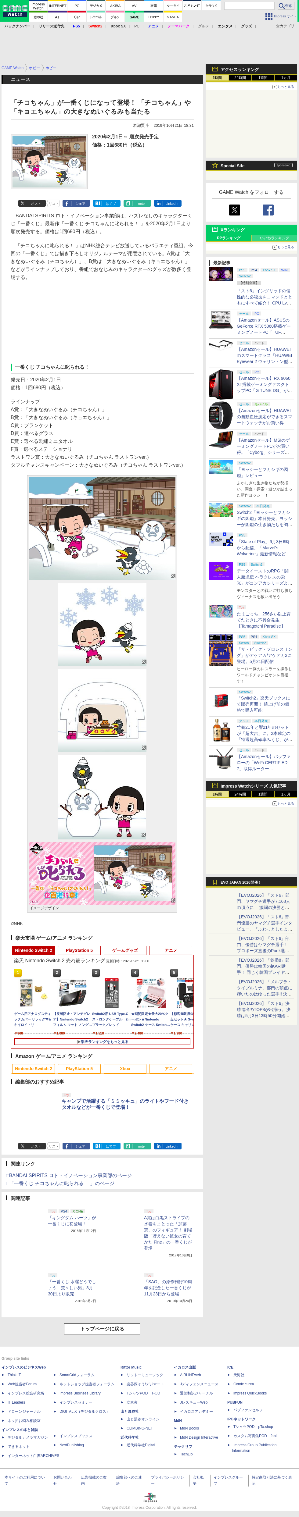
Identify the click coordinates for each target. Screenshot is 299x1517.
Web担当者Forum (22, 1384)
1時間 (217, 78)
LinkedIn (172, 203)
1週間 (263, 78)
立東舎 (132, 1402)
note (141, 203)
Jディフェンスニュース (199, 1384)
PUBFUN (235, 1402)
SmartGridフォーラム (77, 1375)
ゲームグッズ (125, 950)
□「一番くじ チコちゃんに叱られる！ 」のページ (60, 1183)
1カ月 (286, 78)
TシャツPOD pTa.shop (253, 1427)
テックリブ (183, 1446)
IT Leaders (16, 1402)
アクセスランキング (240, 69)
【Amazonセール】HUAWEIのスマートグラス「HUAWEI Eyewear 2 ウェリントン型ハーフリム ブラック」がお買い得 (264, 361)
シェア (80, 203)
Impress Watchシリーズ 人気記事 (253, 786)
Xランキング (233, 229)
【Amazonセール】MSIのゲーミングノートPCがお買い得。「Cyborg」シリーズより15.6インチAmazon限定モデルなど (264, 452)
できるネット (19, 1446)
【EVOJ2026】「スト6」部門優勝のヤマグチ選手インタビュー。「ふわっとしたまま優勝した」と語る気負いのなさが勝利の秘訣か (264, 929)
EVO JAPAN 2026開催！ (241, 882)
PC (136, 26)
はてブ (111, 203)
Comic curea (243, 1384)
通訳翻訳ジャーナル (196, 1393)
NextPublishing (71, 1445)
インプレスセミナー (75, 1402)
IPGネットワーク (241, 1419)
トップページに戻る (102, 1328)
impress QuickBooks (250, 1393)
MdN (178, 1421)
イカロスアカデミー (196, 1411)
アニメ (170, 950)
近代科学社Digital (141, 1445)
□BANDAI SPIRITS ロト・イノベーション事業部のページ (69, 1175)
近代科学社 (130, 1437)
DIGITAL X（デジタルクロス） (84, 1411)
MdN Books (189, 1428)
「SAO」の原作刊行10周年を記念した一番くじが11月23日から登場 (168, 1287)
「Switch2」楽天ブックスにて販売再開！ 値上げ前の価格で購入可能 (263, 704)
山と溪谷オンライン (143, 1419)
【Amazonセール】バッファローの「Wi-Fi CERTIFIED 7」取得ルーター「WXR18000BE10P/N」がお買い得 (264, 768)
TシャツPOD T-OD (143, 1393)
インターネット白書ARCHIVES (33, 1456)
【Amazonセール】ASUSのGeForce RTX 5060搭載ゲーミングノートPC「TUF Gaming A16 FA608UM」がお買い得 (264, 332)
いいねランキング (274, 238)
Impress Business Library (80, 1393)
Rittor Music (131, 1367)
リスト (54, 203)
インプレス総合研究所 (26, 1393)
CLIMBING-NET (140, 1428)
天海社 (238, 1375)
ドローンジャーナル (24, 1411)
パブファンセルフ (248, 1410)
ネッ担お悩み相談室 (24, 1421)
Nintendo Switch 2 (33, 950)
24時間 (240, 78)
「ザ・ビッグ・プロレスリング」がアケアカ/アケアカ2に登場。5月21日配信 (264, 655)
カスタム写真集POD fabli (255, 1436)
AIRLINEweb (190, 1375)
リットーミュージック (145, 1375)
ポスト (36, 203)
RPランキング (228, 238)
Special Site (233, 165)
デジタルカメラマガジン (28, 1437)
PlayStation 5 (79, 950)
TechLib (186, 1454)
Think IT (14, 1375)
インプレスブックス (75, 1436)
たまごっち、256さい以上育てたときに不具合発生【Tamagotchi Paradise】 (264, 620)
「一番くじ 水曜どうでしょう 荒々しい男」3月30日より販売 (72, 1287)
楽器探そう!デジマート (145, 1384)
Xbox (125, 1068)
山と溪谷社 (130, 1411)
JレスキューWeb (193, 1402)
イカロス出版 (185, 1367)
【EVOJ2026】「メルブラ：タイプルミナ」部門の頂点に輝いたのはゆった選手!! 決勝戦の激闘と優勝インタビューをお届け (264, 994)
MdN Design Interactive (199, 1437)
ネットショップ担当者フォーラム (86, 1384)
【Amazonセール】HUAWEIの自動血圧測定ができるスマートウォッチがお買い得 (264, 416)
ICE (230, 1367)
